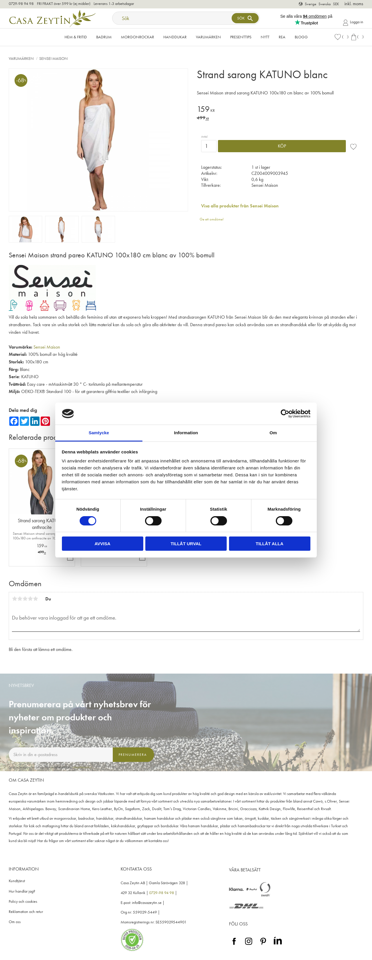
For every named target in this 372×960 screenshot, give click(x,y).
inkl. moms (353, 4)
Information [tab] (186, 432)
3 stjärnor (25, 598)
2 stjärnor (19, 598)
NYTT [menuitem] (265, 37)
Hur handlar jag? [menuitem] (22, 891)
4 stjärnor (30, 598)
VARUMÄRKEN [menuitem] (208, 37)
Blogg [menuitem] (301, 37)
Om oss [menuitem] (15, 921)
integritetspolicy (82, 767)
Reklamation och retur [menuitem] (26, 911)
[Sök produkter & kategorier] (173, 18)
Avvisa (102, 543)
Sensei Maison (46, 347)
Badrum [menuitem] (104, 37)
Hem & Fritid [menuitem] (76, 37)
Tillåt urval (186, 543)
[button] (341, 37)
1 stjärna (14, 598)
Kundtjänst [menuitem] (17, 880)
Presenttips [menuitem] (240, 37)
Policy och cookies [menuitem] (23, 901)
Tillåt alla (269, 543)
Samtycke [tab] (99, 432)
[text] (280, 109)
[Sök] (245, 18)
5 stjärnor (35, 598)
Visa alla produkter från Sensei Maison (240, 206)
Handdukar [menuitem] (175, 37)
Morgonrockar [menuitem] (137, 37)
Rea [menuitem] (282, 37)
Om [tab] (273, 432)
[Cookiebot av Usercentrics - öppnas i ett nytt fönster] (285, 413)
